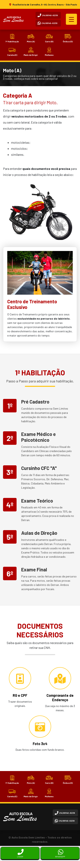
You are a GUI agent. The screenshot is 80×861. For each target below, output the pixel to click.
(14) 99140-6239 (48, 15)
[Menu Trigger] (71, 19)
